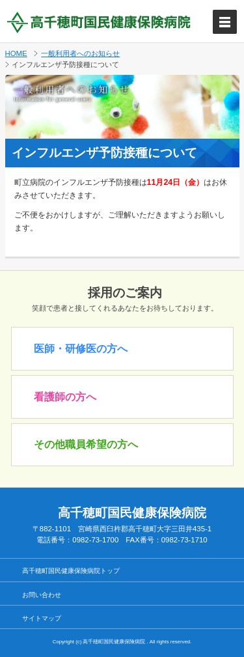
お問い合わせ (41, 594)
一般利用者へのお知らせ (80, 53)
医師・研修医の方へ (81, 348)
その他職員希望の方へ (86, 444)
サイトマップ (41, 618)
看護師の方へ (65, 396)
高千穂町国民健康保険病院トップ (71, 570)
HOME (16, 53)
